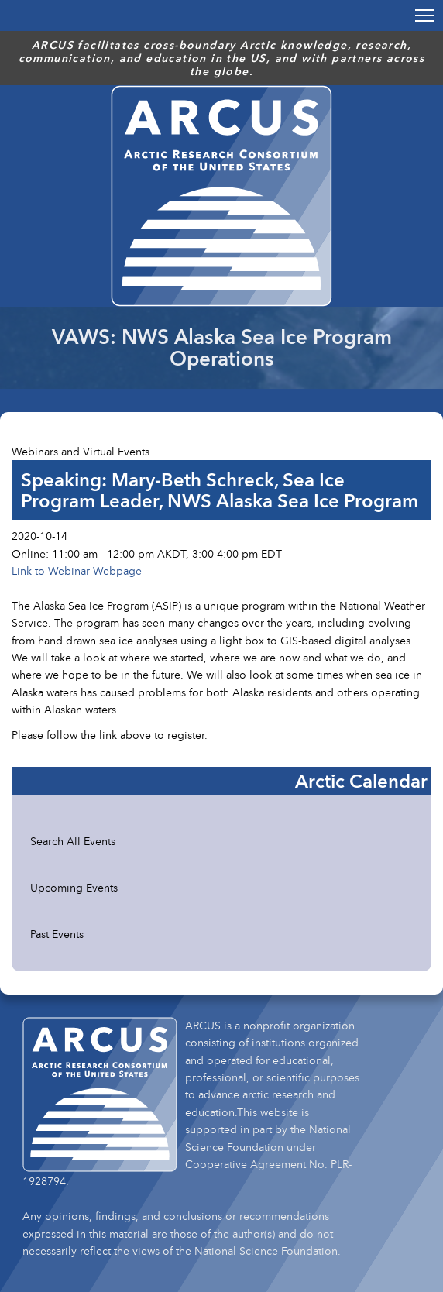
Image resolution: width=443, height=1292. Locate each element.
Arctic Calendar (361, 780)
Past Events (57, 934)
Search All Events (72, 841)
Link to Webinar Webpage (77, 570)
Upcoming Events (74, 887)
